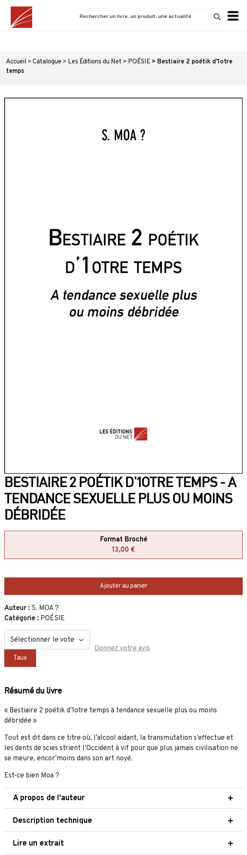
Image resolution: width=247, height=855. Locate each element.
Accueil (16, 62)
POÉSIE (139, 62)
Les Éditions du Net (95, 62)
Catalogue (47, 62)
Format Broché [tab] (123, 545)
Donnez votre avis (122, 648)
